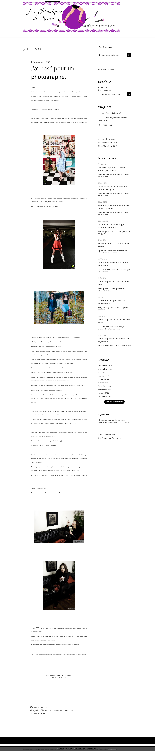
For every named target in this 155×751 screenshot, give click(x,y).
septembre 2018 (105, 397)
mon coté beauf (65, 381)
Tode (39, 645)
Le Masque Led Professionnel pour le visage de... (113, 188)
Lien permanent (38, 707)
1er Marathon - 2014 (106, 140)
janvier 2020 (103, 376)
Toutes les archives (114, 402)
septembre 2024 (105, 366)
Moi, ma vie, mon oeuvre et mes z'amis (58, 711)
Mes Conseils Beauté (111, 113)
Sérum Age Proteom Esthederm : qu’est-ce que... (114, 207)
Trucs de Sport (109, 125)
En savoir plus (112, 749)
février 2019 (103, 383)
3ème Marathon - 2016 (107, 147)
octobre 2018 (103, 393)
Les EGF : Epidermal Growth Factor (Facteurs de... (112, 169)
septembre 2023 (105, 369)
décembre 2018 (104, 387)
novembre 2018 (104, 390)
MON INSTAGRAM (106, 70)
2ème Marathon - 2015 (107, 143)
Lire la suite (124, 423)
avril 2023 (102, 373)
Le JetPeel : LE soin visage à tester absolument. (112, 226)
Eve (82, 118)
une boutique (70, 122)
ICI (71, 676)
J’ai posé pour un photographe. (54, 72)
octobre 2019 (103, 380)
